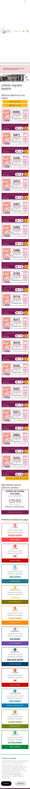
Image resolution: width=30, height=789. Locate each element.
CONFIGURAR (16, 774)
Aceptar (6, 783)
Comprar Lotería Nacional (15, 705)
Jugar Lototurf (15, 622)
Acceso (18, 31)
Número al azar (15, 105)
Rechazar (21, 783)
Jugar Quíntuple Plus (15, 602)
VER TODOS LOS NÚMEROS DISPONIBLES (17, 478)
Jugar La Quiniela (15, 560)
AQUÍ (8, 778)
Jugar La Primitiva (15, 747)
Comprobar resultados (15, 512)
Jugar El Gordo (15, 539)
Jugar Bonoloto (15, 726)
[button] (2, 80)
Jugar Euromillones (15, 664)
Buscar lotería (15, 101)
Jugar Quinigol (15, 581)
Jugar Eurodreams (15, 643)
